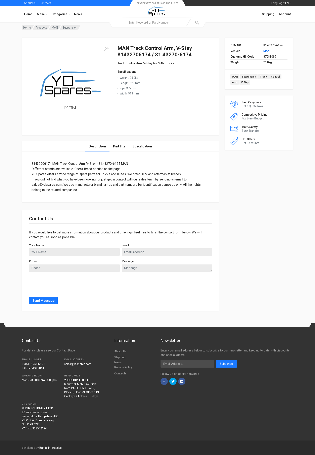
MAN (266, 51)
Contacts (45, 3)
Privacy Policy (123, 367)
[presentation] (59, 283)
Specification (142, 146)
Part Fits (119, 146)
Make (42, 14)
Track (263, 76)
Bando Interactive (50, 447)
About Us (30, 3)
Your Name (36, 245)
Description (97, 146)
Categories (61, 14)
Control (275, 76)
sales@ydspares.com (77, 364)
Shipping (268, 14)
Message (128, 261)
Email (125, 245)
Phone (33, 261)
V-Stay (245, 82)
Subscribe (226, 364)
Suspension (249, 76)
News (78, 14)
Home (28, 14)
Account (285, 14)
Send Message (43, 301)
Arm (234, 82)
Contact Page (66, 350)
